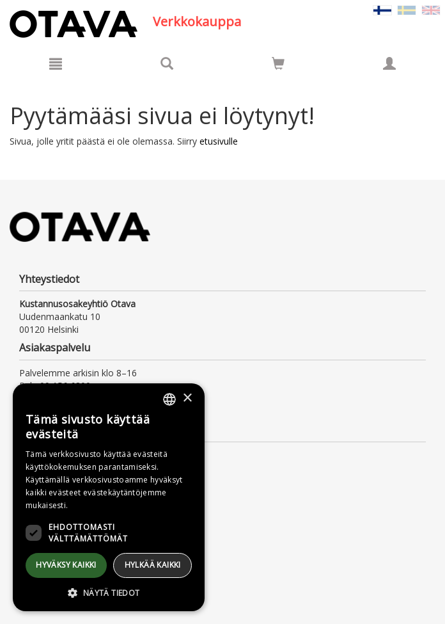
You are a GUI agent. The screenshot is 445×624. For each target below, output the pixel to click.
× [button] (187, 398)
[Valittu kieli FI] (382, 9)
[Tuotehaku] (167, 63)
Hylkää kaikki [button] (153, 564)
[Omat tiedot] (389, 63)
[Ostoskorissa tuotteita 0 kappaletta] (278, 66)
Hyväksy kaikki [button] (66, 564)
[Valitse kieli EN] (431, 9)
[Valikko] (55, 63)
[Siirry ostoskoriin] (278, 63)
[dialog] (109, 497)
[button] (109, 592)
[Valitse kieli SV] (407, 9)
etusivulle (218, 141)
